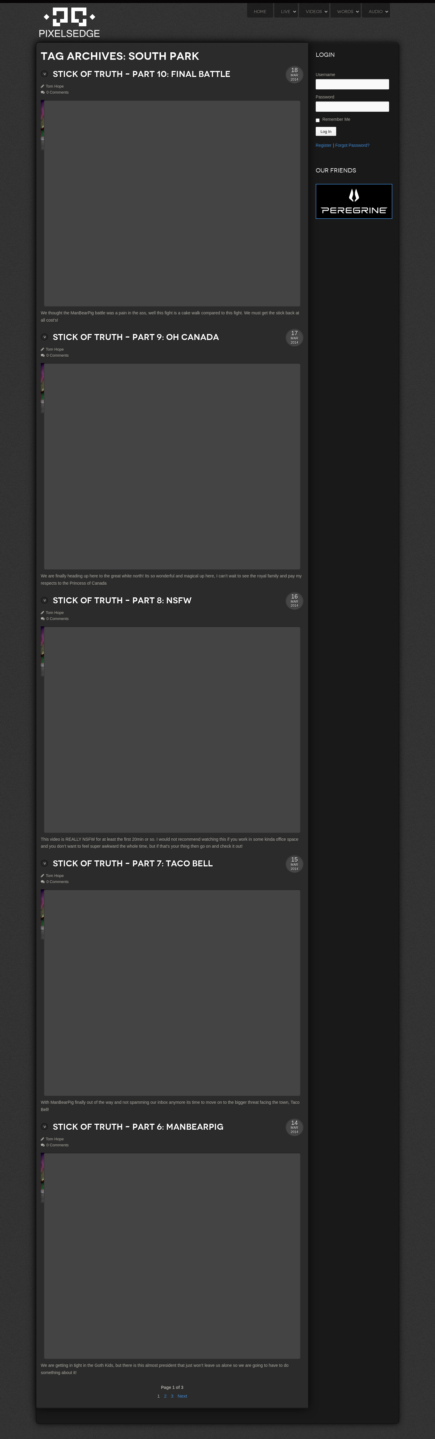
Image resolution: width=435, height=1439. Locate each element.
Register (323, 145)
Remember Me (333, 119)
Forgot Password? (352, 145)
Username (325, 74)
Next (182, 1396)
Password (325, 97)
